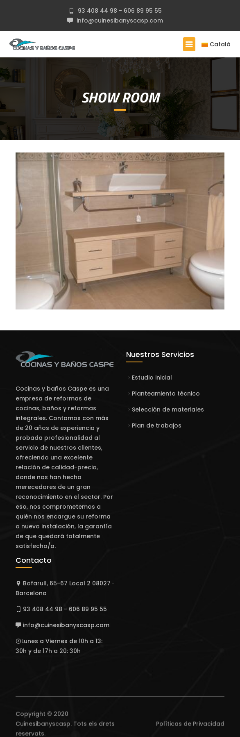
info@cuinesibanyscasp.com (119, 20)
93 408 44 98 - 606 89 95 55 (119, 11)
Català (216, 44)
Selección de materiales (168, 409)
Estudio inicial (152, 377)
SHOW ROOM (120, 97)
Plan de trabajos (156, 425)
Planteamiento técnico (166, 393)
